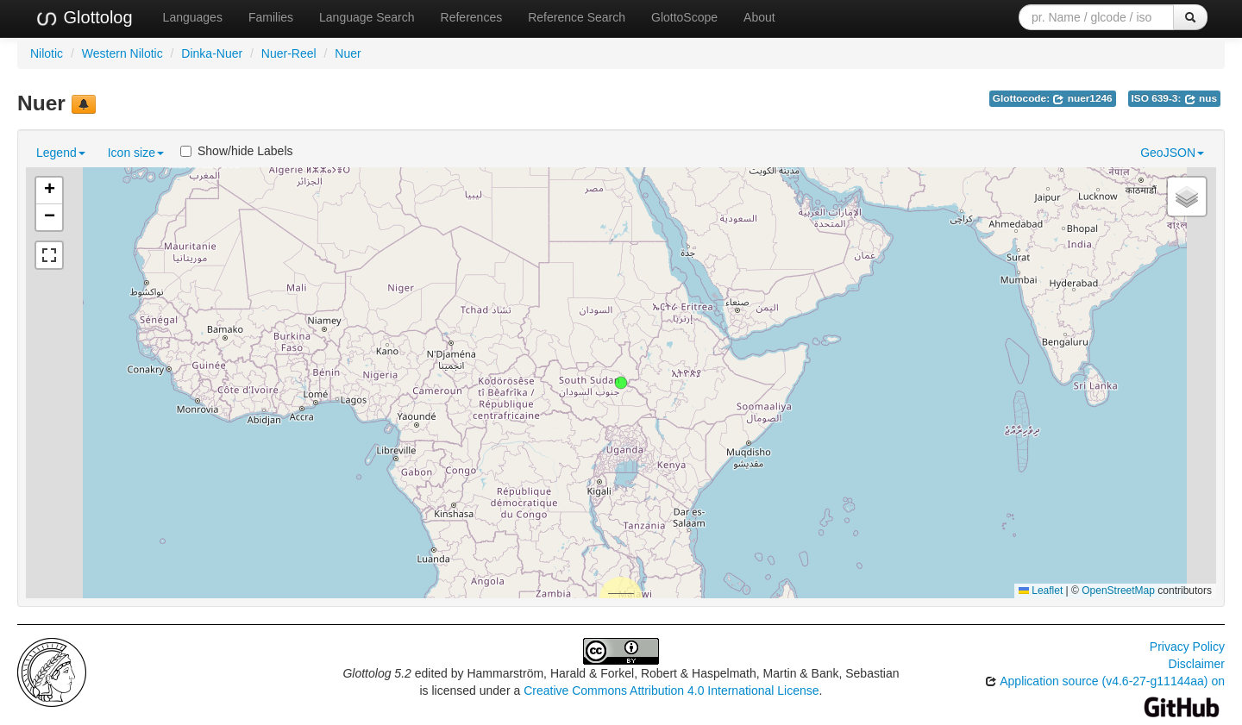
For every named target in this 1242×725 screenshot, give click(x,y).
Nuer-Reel (289, 53)
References (472, 17)
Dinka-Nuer (211, 53)
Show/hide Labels (236, 151)
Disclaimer (1197, 664)
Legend (60, 152)
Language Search (367, 17)
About (759, 17)
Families (270, 17)
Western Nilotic (122, 53)
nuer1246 (1082, 98)
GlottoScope (684, 17)
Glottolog (83, 18)
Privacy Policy (1187, 646)
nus (1200, 98)
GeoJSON (1172, 152)
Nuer (348, 53)
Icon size (136, 152)
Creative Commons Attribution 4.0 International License (671, 690)
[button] (621, 382)
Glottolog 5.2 (376, 673)
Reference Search (576, 17)
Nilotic (46, 53)
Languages (193, 17)
